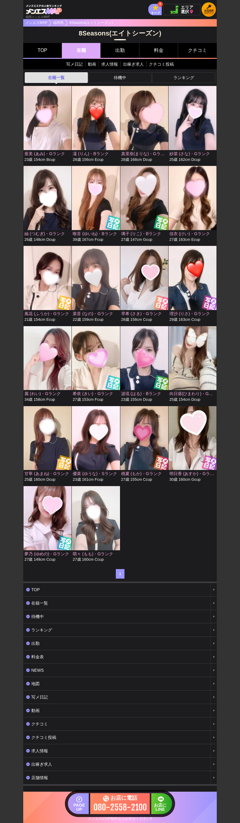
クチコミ (197, 50)
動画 (92, 64)
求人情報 (109, 64)
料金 (158, 50)
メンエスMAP (36, 23)
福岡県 (58, 23)
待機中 (120, 77)
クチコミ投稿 (161, 64)
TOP (42, 50)
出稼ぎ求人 (133, 64)
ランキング (183, 77)
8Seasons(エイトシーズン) (91, 23)
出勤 (120, 50)
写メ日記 (74, 64)
